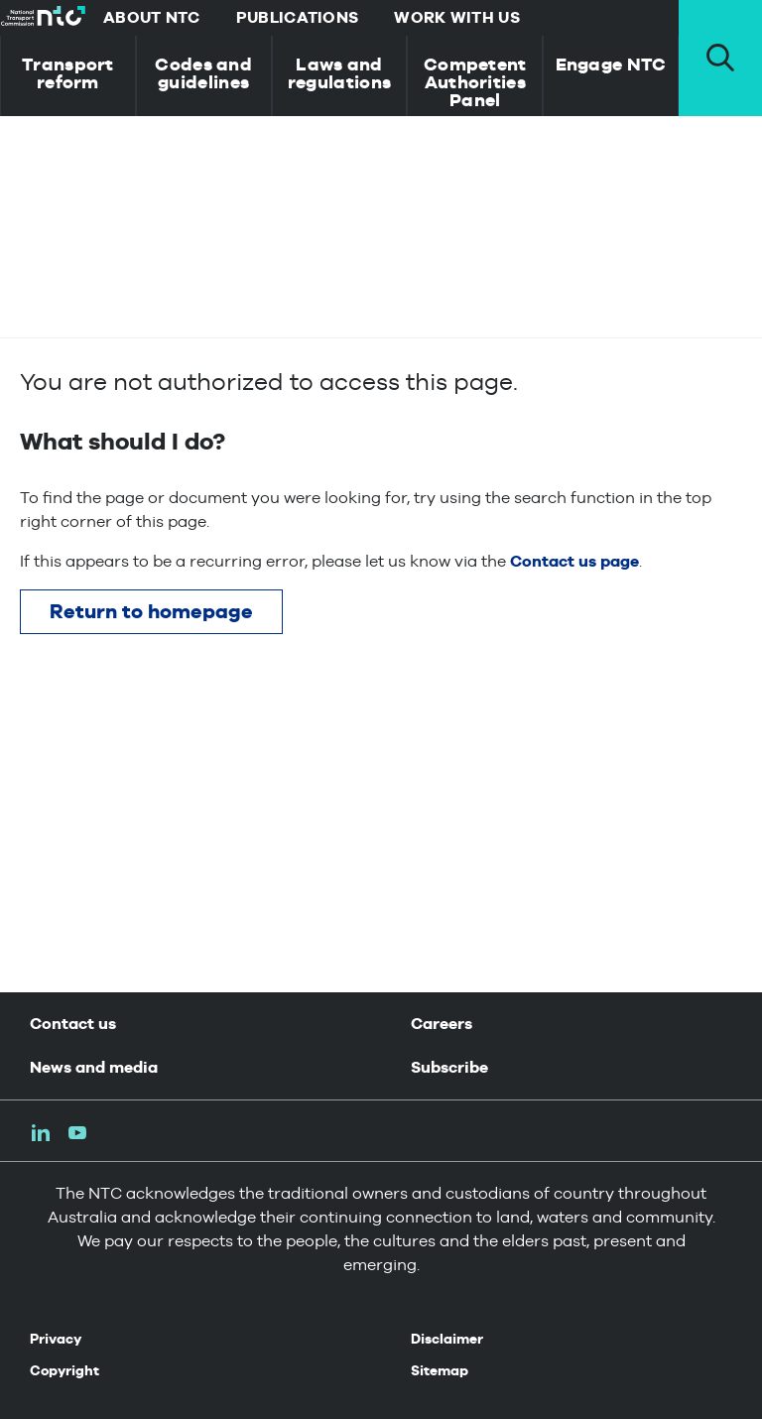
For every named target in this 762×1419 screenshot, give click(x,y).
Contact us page (574, 561)
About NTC (151, 17)
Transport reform (68, 73)
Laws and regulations (339, 73)
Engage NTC (611, 64)
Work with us (457, 17)
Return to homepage (151, 611)
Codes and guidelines (203, 73)
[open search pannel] (720, 58)
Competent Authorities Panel (475, 82)
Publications (297, 17)
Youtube (77, 1132)
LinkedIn (41, 1132)
